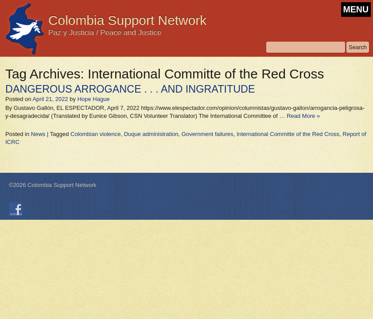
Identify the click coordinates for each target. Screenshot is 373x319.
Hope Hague (94, 99)
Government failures (207, 134)
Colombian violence (95, 134)
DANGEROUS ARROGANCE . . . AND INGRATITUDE (130, 89)
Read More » (303, 116)
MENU (356, 9)
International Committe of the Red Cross (288, 134)
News (38, 134)
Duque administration (151, 134)
